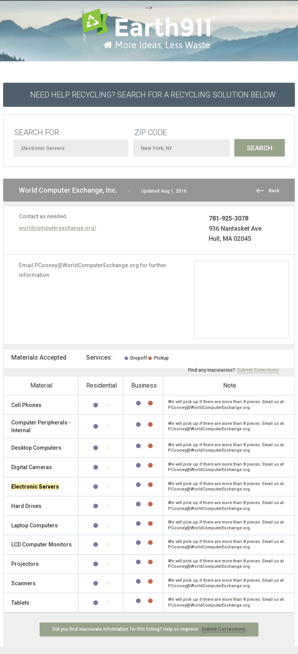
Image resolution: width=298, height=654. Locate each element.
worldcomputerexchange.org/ (57, 228)
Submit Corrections (258, 370)
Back (274, 190)
